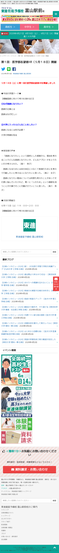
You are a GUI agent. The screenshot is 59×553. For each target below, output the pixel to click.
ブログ (3, 533)
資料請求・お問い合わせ (29, 469)
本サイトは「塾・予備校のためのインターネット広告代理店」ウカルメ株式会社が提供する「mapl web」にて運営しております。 (29, 550)
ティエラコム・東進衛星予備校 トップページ (16, 491)
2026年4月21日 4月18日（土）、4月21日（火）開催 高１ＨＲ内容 (30, 35)
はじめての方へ (6, 519)
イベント (14, 56)
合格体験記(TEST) (7, 513)
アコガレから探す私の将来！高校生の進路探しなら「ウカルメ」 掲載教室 (29, 547)
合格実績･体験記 (6, 528)
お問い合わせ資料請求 (56, 283)
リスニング (5, 510)
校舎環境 (4, 525)
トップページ (4, 56)
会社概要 (4, 539)
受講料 (3, 530)
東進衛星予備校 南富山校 (9, 494)
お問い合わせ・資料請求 (9, 536)
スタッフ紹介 (5, 522)
